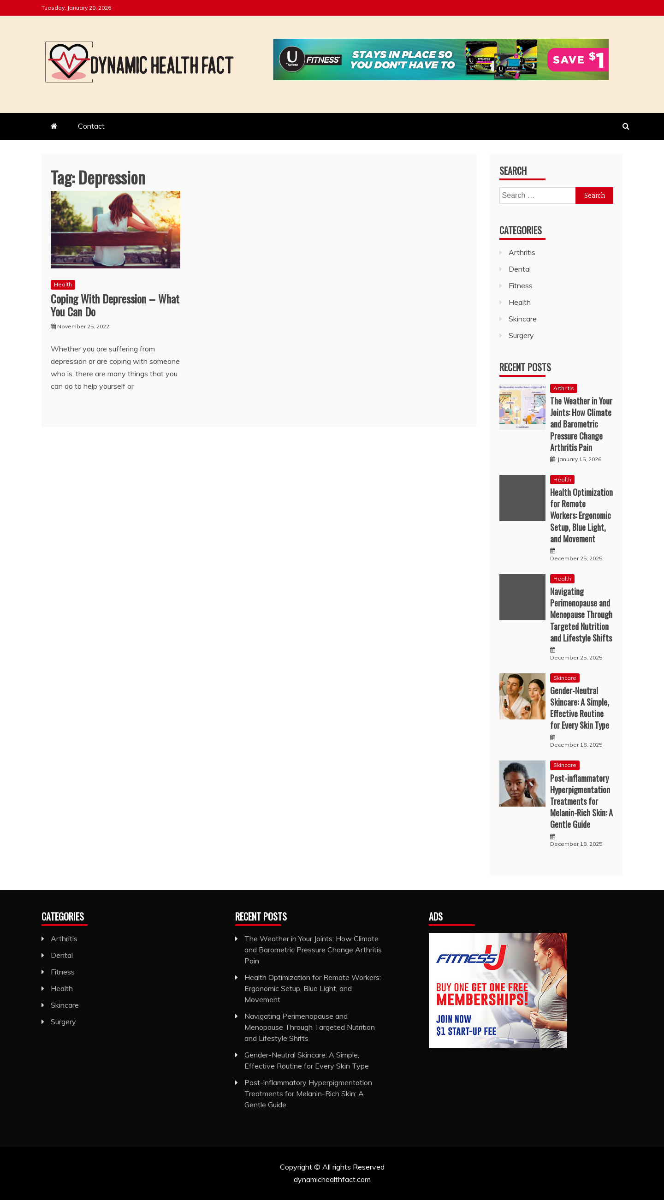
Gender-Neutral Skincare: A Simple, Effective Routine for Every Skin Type (579, 707)
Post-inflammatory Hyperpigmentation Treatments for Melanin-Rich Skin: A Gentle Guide (581, 801)
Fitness (521, 285)
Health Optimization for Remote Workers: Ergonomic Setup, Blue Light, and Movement (581, 515)
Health (63, 284)
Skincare (523, 318)
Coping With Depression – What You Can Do (115, 305)
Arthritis (522, 252)
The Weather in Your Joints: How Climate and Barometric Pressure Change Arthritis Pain (581, 424)
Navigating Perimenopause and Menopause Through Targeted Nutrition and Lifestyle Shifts (581, 614)
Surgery (521, 335)
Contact (91, 126)
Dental (520, 268)
